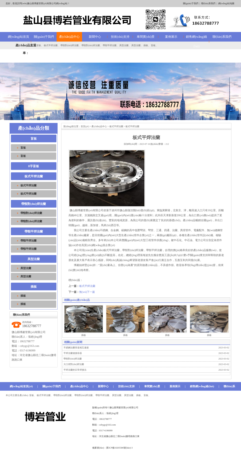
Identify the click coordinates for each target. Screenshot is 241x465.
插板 (145, 45)
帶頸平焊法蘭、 (103, 395)
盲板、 (32, 395)
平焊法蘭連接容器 (73, 353)
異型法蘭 (124, 45)
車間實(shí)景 (146, 36)
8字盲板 (33, 166)
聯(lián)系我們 (208, 3)
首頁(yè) (85, 126)
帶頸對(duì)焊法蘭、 (84, 395)
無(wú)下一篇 (87, 292)
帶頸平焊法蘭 (109, 45)
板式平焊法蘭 (51, 45)
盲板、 (147, 395)
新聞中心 (95, 36)
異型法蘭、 (130, 395)
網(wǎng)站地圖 (226, 3)
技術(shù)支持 (120, 36)
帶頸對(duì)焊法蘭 (69, 45)
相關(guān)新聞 (73, 342)
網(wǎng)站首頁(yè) (21, 386)
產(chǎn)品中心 (69, 36)
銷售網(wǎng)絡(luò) (196, 41)
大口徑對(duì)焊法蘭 (74, 364)
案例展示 (171, 36)
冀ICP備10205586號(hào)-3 (119, 447)
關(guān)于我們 (190, 3)
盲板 (38, 45)
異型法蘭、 (118, 395)
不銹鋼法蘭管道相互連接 (76, 347)
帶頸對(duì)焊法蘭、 (63, 395)
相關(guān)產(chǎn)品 (77, 300)
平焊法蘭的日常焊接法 (75, 369)
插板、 (139, 395)
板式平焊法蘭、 (45, 395)
